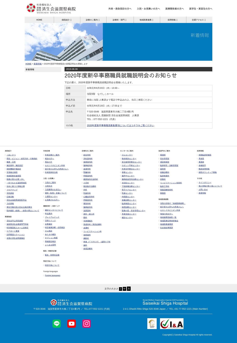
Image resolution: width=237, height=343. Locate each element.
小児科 (85, 183)
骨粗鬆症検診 (49, 241)
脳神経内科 (87, 165)
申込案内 (47, 213)
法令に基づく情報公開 (15, 186)
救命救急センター (128, 159)
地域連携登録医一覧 (167, 217)
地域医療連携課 (165, 224)
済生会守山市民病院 (14, 221)
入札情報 (9, 203)
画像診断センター (128, 200)
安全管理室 (163, 159)
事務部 (162, 193)
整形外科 (86, 203)
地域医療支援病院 (13, 176)
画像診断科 (163, 172)
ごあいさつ (10, 155)
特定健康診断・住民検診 (54, 227)
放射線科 (86, 235)
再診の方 (47, 162)
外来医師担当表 (50, 172)
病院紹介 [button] (67, 20)
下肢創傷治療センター (130, 186)
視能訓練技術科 (165, 190)
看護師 (200, 162)
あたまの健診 (49, 234)
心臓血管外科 (88, 197)
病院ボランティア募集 (207, 172)
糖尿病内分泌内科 (90, 179)
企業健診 (47, 224)
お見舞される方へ (51, 200)
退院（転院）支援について (55, 193)
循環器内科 (87, 162)
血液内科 (86, 169)
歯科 (84, 245)
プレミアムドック (51, 217)
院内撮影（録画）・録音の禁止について (22, 211)
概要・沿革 (10, 162)
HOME (39, 20)
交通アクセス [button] (199, 20)
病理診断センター (128, 207)
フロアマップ (11, 190)
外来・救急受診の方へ (120, 8)
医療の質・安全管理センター (132, 211)
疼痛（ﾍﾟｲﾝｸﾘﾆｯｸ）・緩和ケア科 (96, 242)
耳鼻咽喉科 (87, 221)
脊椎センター (126, 172)
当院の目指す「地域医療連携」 (171, 203)
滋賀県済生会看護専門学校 (16, 224)
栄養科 (162, 179)
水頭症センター (127, 183)
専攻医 (200, 159)
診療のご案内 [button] (93, 20)
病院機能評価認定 (13, 169)
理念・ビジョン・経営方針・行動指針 (21, 159)
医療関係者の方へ (174, 8)
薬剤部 (162, 169)
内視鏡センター (127, 197)
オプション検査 (50, 238)
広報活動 (10, 197)
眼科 (84, 217)
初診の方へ (48, 159)
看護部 (162, 155)
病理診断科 (87, 249)
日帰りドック (49, 221)
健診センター (126, 217)
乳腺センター (126, 193)
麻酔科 (85, 238)
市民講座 (9, 193)
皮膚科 (85, 228)
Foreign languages (51, 275)
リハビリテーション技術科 (170, 183)
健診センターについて (53, 210)
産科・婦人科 (88, 214)
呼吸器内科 (87, 176)
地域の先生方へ (165, 214)
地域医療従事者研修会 (168, 221)
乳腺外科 (86, 193)
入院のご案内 (49, 182)
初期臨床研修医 (204, 155)
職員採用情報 (203, 169)
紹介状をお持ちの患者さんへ (55, 169)
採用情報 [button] (173, 20)
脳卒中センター (127, 176)
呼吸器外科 (87, 200)
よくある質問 (49, 245)
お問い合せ (202, 190)
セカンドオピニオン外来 (54, 165)
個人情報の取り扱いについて (209, 186)
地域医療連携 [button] (147, 20)
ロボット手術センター (130, 165)
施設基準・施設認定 (14, 165)
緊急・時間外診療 (51, 255)
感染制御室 (163, 162)
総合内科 (86, 155)
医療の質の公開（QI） (15, 179)
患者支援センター (128, 214)
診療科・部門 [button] (120, 20)
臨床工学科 (163, 186)
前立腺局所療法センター (131, 162)
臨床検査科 (163, 176)
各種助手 (201, 165)
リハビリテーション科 (92, 231)
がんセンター (126, 155)
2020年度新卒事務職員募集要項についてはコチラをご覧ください (120, 125)
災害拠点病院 (11, 172)
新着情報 (38, 64)
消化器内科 (87, 159)
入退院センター (50, 196)
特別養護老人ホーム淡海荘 (16, 228)
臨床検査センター (128, 203)
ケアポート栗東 (12, 231)
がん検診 (47, 231)
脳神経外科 (87, 207)
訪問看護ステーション (15, 235)
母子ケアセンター (128, 190)
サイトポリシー (204, 182)
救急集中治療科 (89, 186)
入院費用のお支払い (52, 190)
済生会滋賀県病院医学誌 (15, 200)
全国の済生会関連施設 (15, 238)
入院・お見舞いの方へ (148, 8)
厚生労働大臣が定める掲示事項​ (18, 207)
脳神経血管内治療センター (132, 179)
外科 (84, 190)
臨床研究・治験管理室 (168, 165)
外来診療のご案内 (51, 155)
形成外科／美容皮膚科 (92, 224)
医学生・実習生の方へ (200, 8)
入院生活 (47, 186)
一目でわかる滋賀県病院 (15, 183)
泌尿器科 (86, 211)
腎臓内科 (86, 172)
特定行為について (51, 265)
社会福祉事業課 (165, 228)
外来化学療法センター (130, 169)
